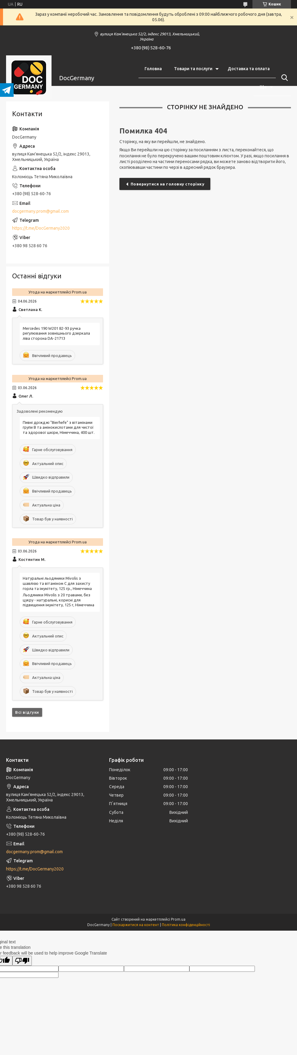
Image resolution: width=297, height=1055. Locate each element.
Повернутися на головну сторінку (168, 184)
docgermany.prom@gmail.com (40, 211)
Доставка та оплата (249, 68)
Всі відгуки (27, 712)
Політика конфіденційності (186, 925)
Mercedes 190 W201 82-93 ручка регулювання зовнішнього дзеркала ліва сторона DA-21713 (56, 333)
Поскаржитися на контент (135, 925)
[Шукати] (283, 78)
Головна (153, 68)
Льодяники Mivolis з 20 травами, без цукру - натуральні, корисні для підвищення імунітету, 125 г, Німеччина (58, 600)
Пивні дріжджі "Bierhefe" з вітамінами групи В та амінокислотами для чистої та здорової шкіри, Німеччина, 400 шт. (59, 427)
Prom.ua (178, 919)
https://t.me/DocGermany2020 (41, 228)
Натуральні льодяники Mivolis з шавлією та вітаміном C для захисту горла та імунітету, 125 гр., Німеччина (57, 583)
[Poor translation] (22, 961)
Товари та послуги (193, 68)
